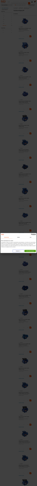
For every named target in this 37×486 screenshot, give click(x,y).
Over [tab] (30, 237)
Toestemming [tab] (6, 237)
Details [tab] (18, 237)
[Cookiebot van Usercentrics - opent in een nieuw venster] (31, 234)
